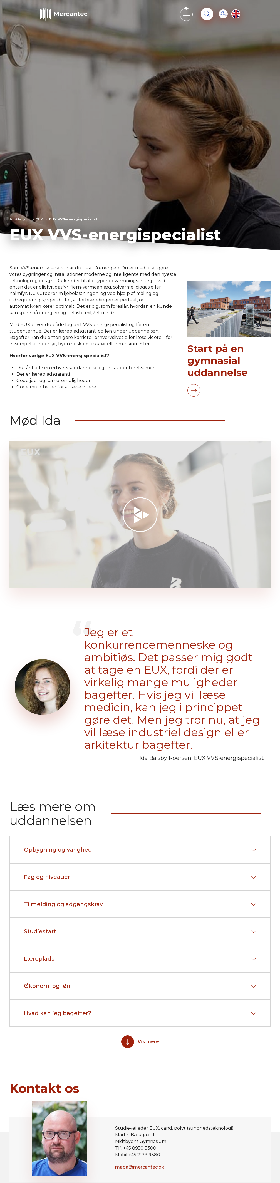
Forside (15, 219)
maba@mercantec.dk (139, 1167)
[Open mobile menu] (186, 14)
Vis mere (148, 1041)
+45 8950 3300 (139, 1148)
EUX (40, 219)
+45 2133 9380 (144, 1154)
